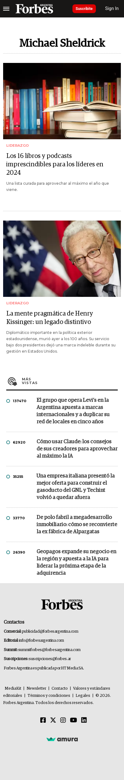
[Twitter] (53, 720)
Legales (83, 696)
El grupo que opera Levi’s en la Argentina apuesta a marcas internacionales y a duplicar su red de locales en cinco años (73, 411)
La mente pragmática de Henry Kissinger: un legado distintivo (49, 318)
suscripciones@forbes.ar (50, 659)
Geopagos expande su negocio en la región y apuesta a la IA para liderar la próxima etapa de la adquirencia (76, 562)
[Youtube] (73, 720)
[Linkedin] (84, 720)
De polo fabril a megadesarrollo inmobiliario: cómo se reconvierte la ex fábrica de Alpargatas (77, 525)
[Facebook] (43, 720)
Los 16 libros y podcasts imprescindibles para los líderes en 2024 (54, 164)
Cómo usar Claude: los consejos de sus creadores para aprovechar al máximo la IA (77, 449)
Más (70, 381)
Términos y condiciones (48, 696)
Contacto (60, 689)
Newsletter (36, 689)
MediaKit (13, 689)
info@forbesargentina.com (41, 641)
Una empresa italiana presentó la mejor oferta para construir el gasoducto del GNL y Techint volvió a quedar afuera (76, 486)
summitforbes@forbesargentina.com (49, 650)
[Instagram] (63, 720)
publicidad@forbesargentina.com (50, 632)
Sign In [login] (112, 8)
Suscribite (84, 9)
